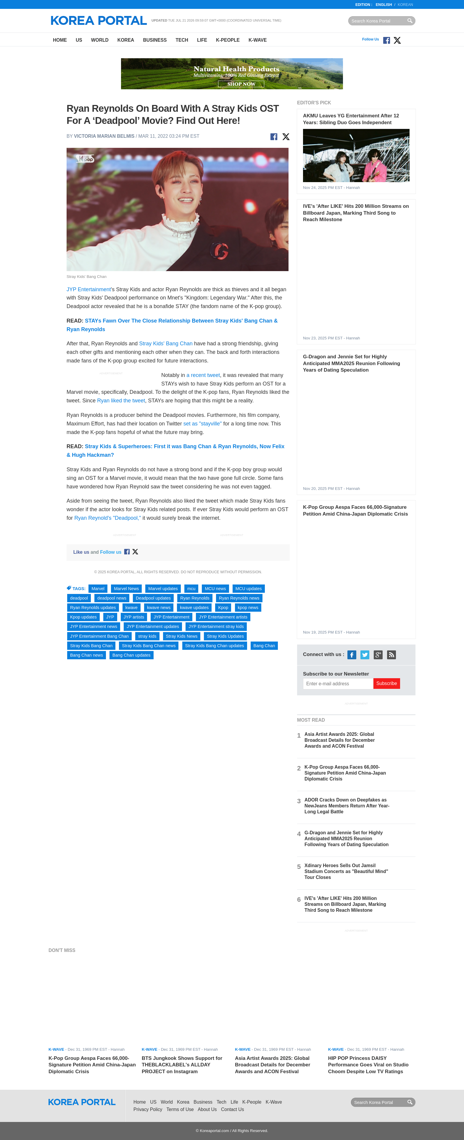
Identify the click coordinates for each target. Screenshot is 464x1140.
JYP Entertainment (89, 289)
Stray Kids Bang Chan (91, 645)
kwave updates (194, 607)
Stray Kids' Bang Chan (166, 343)
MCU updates (249, 588)
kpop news (248, 607)
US (79, 40)
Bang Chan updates (131, 655)
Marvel (97, 588)
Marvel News (126, 588)
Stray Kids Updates (225, 636)
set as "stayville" (202, 424)
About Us (207, 1109)
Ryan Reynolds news (239, 598)
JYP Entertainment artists (223, 617)
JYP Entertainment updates (153, 626)
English (384, 5)
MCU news (215, 588)
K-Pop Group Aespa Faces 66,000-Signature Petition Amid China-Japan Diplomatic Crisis (345, 773)
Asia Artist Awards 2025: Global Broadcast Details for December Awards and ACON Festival (339, 740)
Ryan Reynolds (195, 598)
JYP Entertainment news (93, 626)
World (100, 40)
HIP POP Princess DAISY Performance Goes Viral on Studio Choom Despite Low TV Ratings (368, 1064)
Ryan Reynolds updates (93, 607)
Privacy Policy (147, 1109)
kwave (131, 607)
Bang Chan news (86, 655)
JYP (110, 617)
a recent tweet (203, 375)
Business (155, 40)
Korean (405, 5)
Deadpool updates (153, 598)
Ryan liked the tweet (121, 401)
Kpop (223, 607)
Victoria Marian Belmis (104, 136)
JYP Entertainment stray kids (216, 626)
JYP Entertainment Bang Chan (99, 636)
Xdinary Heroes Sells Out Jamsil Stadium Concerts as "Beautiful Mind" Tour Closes (346, 871)
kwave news (158, 607)
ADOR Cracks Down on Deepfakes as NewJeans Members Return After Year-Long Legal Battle (346, 805)
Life (202, 40)
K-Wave (258, 40)
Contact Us (232, 1109)
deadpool (79, 598)
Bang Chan (264, 645)
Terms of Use (180, 1109)
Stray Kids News (182, 636)
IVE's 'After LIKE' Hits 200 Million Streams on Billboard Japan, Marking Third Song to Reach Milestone (356, 212)
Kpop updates (83, 617)
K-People (228, 40)
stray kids (147, 636)
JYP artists (134, 617)
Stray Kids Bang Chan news (148, 645)
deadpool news (111, 598)
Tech (181, 40)
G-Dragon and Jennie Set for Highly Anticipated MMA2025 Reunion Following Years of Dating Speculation (351, 363)
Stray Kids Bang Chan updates (214, 645)
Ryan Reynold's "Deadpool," (107, 518)
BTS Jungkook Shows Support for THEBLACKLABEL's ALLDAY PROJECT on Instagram (182, 1064)
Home (60, 40)
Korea (125, 40)
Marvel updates (163, 588)
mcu (191, 588)
